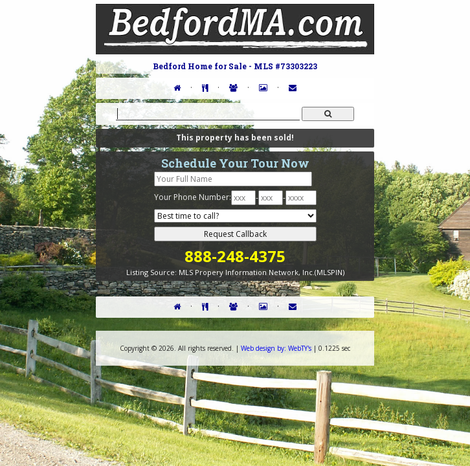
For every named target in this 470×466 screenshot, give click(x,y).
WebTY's (276, 348)
